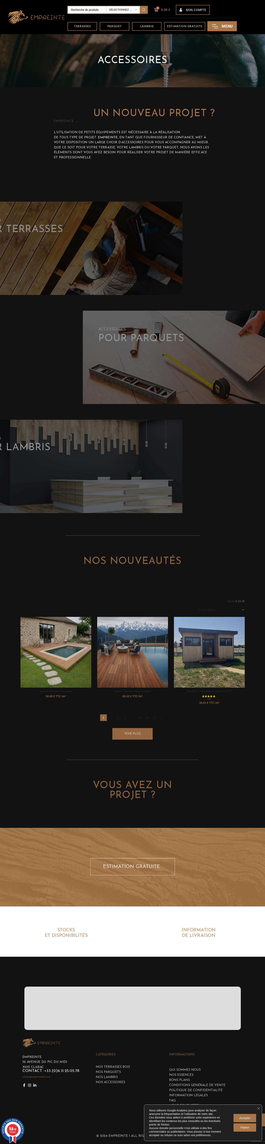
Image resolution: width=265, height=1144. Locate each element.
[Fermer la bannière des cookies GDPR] (258, 1108)
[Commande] (221, 708)
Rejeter (244, 1127)
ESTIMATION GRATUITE (133, 876)
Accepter (244, 1118)
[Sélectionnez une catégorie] (123, 9)
